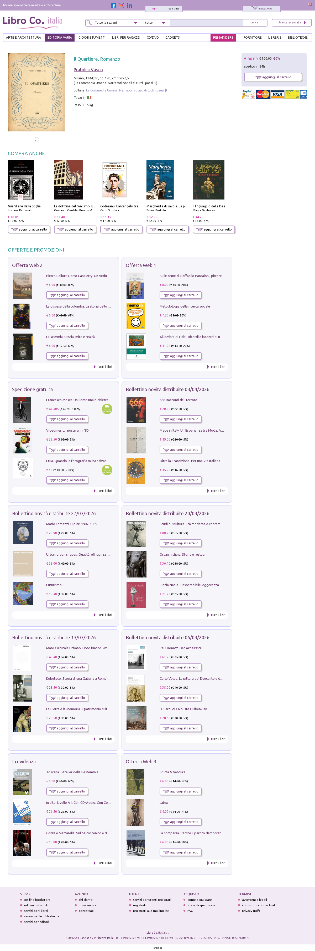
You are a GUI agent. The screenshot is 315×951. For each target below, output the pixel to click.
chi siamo (86, 899)
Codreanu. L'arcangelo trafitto (122, 206)
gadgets (172, 37)
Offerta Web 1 (141, 265)
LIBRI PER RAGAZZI (126, 37)
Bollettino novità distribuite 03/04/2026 (167, 389)
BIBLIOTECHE (298, 37)
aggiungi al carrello (29, 229)
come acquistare (199, 899)
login (154, 8)
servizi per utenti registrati (152, 899)
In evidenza (24, 761)
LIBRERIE (274, 37)
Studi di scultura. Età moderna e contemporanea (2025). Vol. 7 (207, 524)
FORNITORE (253, 37)
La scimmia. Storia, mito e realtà (70, 337)
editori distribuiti (36, 905)
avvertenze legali (254, 899)
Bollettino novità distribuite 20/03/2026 (167, 513)
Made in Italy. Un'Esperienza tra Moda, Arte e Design (199, 430)
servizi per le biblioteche (41, 916)
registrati (173, 8)
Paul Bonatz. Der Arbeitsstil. (181, 648)
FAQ (190, 910)
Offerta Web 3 (141, 761)
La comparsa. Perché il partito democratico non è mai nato (204, 833)
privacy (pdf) (251, 910)
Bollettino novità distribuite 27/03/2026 (54, 513)
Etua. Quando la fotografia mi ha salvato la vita (82, 461)
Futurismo (54, 585)
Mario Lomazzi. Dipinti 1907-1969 (71, 524)
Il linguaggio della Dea (209, 206)
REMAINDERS (223, 37)
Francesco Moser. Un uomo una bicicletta (77, 400)
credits (158, 947)
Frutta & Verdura (172, 772)
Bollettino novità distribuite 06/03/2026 (167, 637)
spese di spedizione (201, 905)
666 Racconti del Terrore (178, 400)
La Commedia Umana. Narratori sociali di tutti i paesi (125, 90)
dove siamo (87, 905)
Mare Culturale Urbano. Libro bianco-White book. (83, 648)
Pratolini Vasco (88, 69)
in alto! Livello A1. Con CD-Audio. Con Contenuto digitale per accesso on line (104, 802)
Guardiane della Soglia (24, 206)
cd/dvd (153, 37)
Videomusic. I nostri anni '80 (67, 430)
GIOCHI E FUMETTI (92, 37)
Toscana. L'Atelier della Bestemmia (72, 772)
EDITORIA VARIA (60, 37)
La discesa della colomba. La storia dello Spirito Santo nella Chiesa (96, 306)
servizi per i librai (36, 910)
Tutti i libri (104, 367)
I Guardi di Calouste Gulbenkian (183, 709)
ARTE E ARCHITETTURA (23, 37)
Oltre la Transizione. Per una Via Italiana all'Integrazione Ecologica (210, 461)
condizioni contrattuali (259, 905)
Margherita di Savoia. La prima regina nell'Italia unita (185, 206)
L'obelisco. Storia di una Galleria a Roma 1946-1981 (84, 678)
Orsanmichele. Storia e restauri (183, 554)
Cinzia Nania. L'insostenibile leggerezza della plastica (200, 585)
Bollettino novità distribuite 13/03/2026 (54, 637)
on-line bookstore (37, 899)
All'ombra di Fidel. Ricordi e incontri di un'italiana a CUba (202, 337)
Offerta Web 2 (27, 265)
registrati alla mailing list (151, 910)
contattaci (86, 910)
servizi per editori (36, 921)
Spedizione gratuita (32, 389)
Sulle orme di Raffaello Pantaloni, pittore (191, 276)
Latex (164, 802)
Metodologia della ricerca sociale (185, 306)
